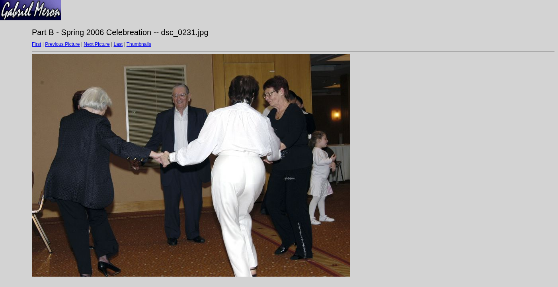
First (36, 44)
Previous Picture (62, 44)
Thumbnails (139, 44)
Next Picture (96, 44)
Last (118, 44)
